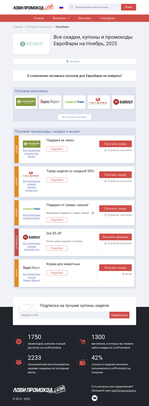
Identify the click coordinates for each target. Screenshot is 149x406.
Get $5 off (53, 233)
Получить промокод (115, 237)
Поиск (128, 7)
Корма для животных (63, 264)
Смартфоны (107, 18)
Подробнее (57, 149)
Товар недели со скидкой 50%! (70, 171)
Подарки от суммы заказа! (67, 205)
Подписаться (119, 315)
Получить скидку (115, 144)
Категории (61, 19)
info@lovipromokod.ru (123, 390)
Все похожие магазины (74, 117)
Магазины (84, 18)
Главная (39, 18)
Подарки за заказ (60, 140)
